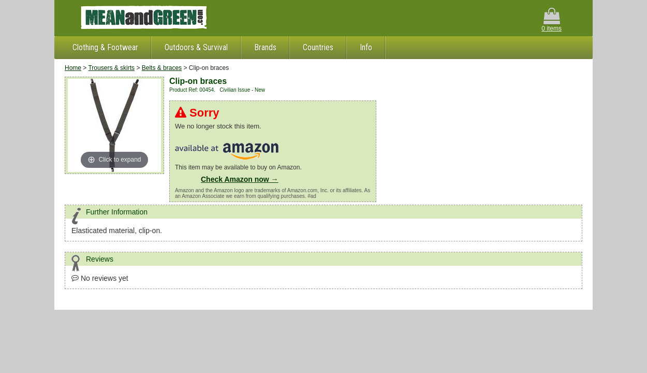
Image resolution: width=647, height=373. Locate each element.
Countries (318, 47)
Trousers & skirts (111, 67)
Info (366, 47)
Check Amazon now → (239, 179)
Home (73, 67)
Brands (265, 47)
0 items (551, 20)
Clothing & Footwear (105, 47)
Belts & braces (162, 67)
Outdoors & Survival (196, 47)
